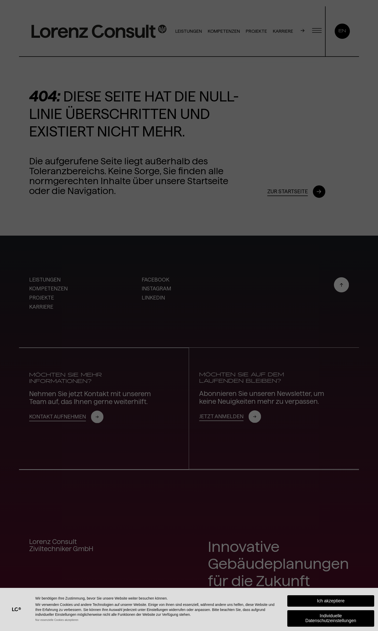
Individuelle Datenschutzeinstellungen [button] (330, 618)
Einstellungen (157, 610)
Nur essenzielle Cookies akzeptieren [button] (56, 619)
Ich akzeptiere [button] (331, 600)
